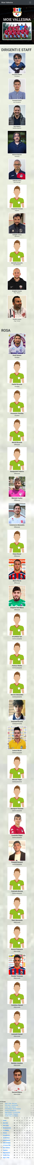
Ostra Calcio (8, 1105)
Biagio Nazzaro (8, 1112)
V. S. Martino (15, 1116)
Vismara (7, 1110)
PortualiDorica (13, 1110)
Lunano (6, 1107)
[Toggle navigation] (30, 2)
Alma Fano (14, 1103)
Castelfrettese (14, 1105)
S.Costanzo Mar (16, 1112)
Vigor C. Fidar (8, 1103)
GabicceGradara (8, 1114)
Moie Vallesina (7, 2)
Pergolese (15, 1114)
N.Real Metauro (8, 1108)
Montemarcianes (17, 1108)
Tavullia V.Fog (8, 1116)
